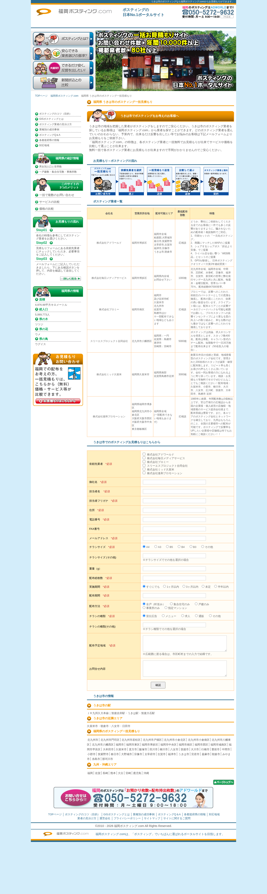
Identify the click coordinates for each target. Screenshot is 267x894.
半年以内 (221, 586)
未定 (206, 586)
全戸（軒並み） (154, 604)
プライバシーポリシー (127, 818)
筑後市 (185, 749)
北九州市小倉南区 (199, 739)
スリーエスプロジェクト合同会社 (165, 465)
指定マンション (176, 608)
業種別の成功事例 (49, 129)
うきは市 (183, 754)
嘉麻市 (206, 754)
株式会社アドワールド (158, 454)
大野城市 (126, 754)
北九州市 (92, 739)
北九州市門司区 (110, 739)
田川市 (154, 749)
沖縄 (146, 773)
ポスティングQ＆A (49, 134)
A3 (157, 547)
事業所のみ (151, 608)
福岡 (90, 773)
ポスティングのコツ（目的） (55, 113)
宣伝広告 (150, 616)
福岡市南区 (185, 744)
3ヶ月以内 (190, 586)
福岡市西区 (201, 744)
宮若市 (195, 754)
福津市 (172, 754)
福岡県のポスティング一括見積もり (116, 731)
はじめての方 (129, 23)
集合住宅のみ (180, 604)
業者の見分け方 (86, 818)
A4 (146, 547)
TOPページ (99, 23)
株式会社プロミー (156, 462)
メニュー (169, 616)
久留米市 (121, 749)
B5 (169, 547)
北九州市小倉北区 (175, 739)
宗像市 (138, 754)
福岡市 (120, 744)
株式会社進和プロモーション (162, 473)
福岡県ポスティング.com (64, 95)
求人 (185, 616)
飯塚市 (143, 749)
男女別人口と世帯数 (50, 166)
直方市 (133, 749)
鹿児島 (137, 773)
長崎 (105, 773)
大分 (120, 773)
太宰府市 (150, 754)
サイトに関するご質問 (219, 23)
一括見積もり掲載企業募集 (159, 23)
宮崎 (128, 773)
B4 (181, 547)
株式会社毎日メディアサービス (164, 458)
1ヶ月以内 (171, 586)
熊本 (113, 773)
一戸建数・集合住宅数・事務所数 (58, 171)
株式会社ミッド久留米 (158, 469)
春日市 (115, 754)
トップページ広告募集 (189, 23)
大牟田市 (108, 749)
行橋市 (205, 749)
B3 (193, 547)
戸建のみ (202, 604)
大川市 (195, 749)
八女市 (174, 749)
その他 (207, 547)
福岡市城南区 (218, 744)
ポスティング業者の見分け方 (55, 124)
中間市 (226, 749)
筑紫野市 (103, 754)
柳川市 (164, 749)
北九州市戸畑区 (152, 739)
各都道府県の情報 (49, 140)
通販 (199, 616)
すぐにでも (151, 586)
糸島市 (96, 759)
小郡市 (91, 754)
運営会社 (104, 818)
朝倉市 (216, 754)
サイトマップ (152, 818)
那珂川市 (107, 759)
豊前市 (216, 749)
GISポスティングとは (51, 118)
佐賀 (98, 773)
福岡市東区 (133, 744)
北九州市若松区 (131, 739)
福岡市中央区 (168, 744)
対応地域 (44, 145)
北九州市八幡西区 (103, 744)
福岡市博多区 (150, 744)
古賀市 (161, 754)
